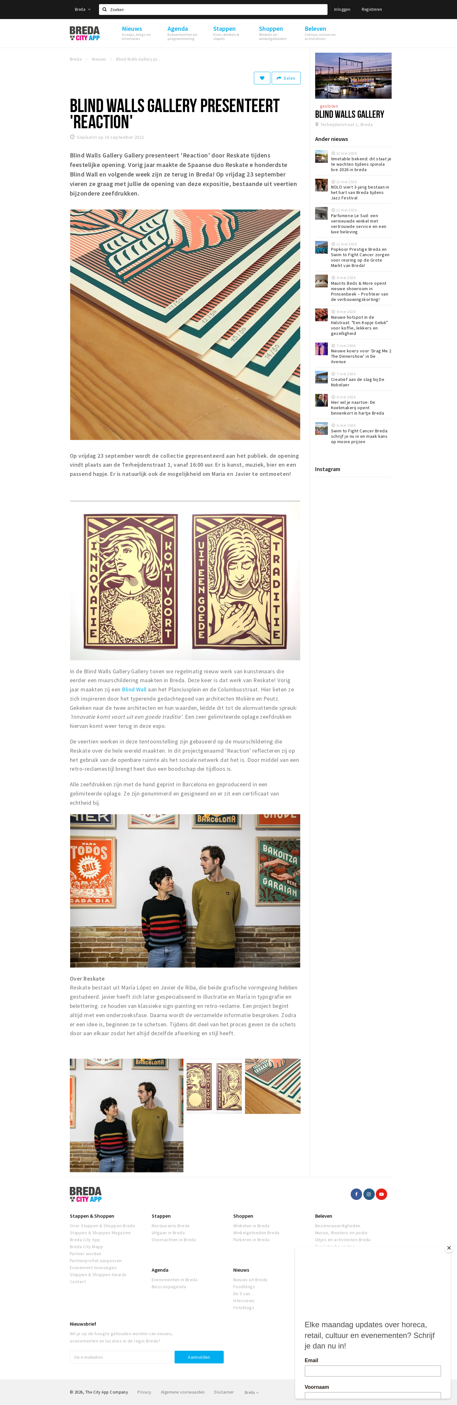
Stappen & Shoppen (92, 1216)
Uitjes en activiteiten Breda (343, 1239)
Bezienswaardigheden (338, 1226)
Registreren (372, 9)
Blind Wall (134, 689)
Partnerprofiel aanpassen (96, 1260)
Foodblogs (244, 1286)
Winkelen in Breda (251, 1226)
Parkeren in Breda (251, 1239)
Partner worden (86, 1253)
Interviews (244, 1300)
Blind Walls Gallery (350, 114)
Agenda (160, 1270)
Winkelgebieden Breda (256, 1232)
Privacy (144, 1392)
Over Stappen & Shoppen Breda (102, 1226)
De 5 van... (243, 1293)
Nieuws (241, 1270)
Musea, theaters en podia (341, 1232)
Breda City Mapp (86, 1246)
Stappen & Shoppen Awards (98, 1274)
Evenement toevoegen (93, 1267)
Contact (78, 1281)
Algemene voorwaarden (183, 1392)
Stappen (161, 1216)
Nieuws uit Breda (250, 1279)
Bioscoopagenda (169, 1286)
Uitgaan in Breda (168, 1232)
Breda (83, 9)
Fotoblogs (243, 1307)
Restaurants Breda (171, 1226)
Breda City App (85, 1239)
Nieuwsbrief (83, 1324)
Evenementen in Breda (175, 1279)
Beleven (323, 1216)
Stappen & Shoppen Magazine (100, 1232)
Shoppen (243, 1216)
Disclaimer (224, 1392)
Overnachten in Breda (174, 1239)
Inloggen (342, 9)
